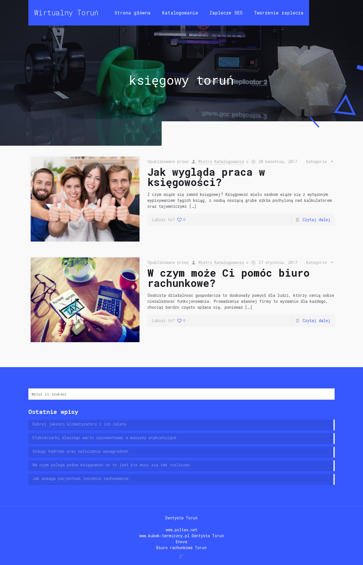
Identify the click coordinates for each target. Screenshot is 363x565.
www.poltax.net (181, 529)
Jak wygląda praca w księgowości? (206, 177)
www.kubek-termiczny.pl (164, 535)
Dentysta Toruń (181, 517)
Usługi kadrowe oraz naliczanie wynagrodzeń (80, 451)
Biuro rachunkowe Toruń (181, 547)
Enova (181, 541)
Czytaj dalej (316, 219)
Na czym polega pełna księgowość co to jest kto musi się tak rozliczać (111, 464)
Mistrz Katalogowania (221, 161)
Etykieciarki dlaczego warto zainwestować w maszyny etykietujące (104, 437)
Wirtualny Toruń (66, 12)
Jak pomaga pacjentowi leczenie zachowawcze (80, 478)
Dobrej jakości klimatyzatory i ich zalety (79, 424)
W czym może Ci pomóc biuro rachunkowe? (228, 278)
